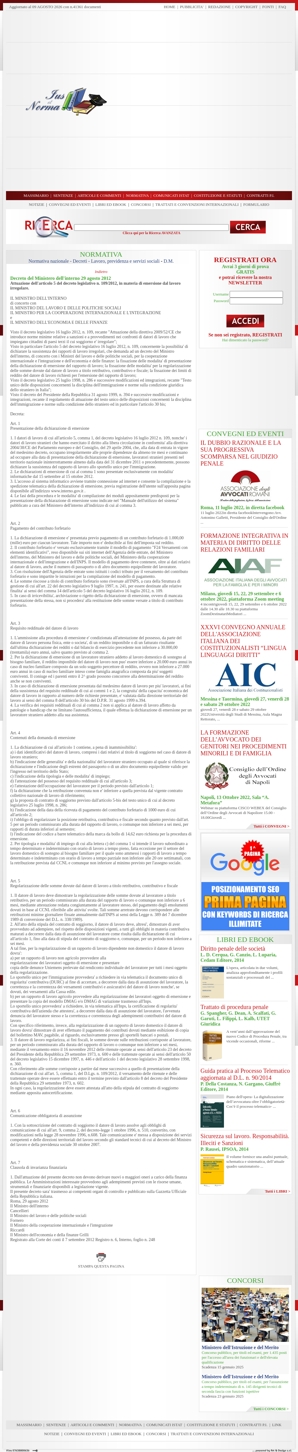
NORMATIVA (130, 1425)
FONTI (268, 7)
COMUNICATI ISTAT (164, 1425)
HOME (169, 7)
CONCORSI (141, 204)
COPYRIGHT (246, 7)
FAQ (282, 7)
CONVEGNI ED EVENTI (70, 204)
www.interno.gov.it (67, 491)
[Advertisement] (202, 101)
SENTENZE (56, 1425)
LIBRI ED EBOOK (110, 204)
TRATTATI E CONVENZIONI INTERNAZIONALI (197, 204)
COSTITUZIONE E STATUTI (211, 1425)
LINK (276, 1425)
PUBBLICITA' (191, 7)
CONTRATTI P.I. (253, 1425)
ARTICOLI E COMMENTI (92, 1425)
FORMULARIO (256, 204)
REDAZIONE (219, 7)
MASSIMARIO (29, 1425)
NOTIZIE (36, 204)
